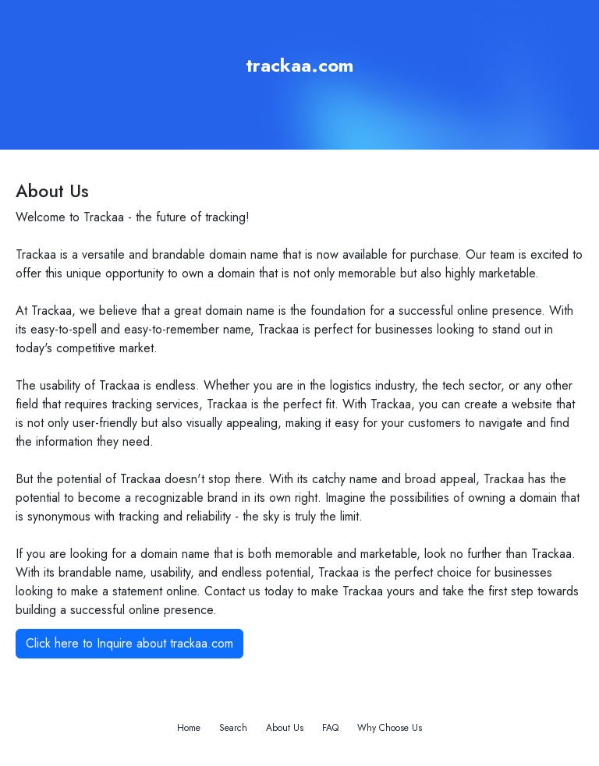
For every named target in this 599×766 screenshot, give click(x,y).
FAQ (330, 728)
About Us (284, 728)
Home (188, 728)
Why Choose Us (389, 728)
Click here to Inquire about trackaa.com (129, 643)
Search (233, 728)
